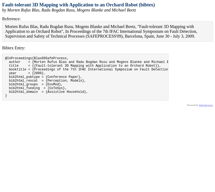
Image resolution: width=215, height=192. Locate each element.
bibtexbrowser (206, 114)
